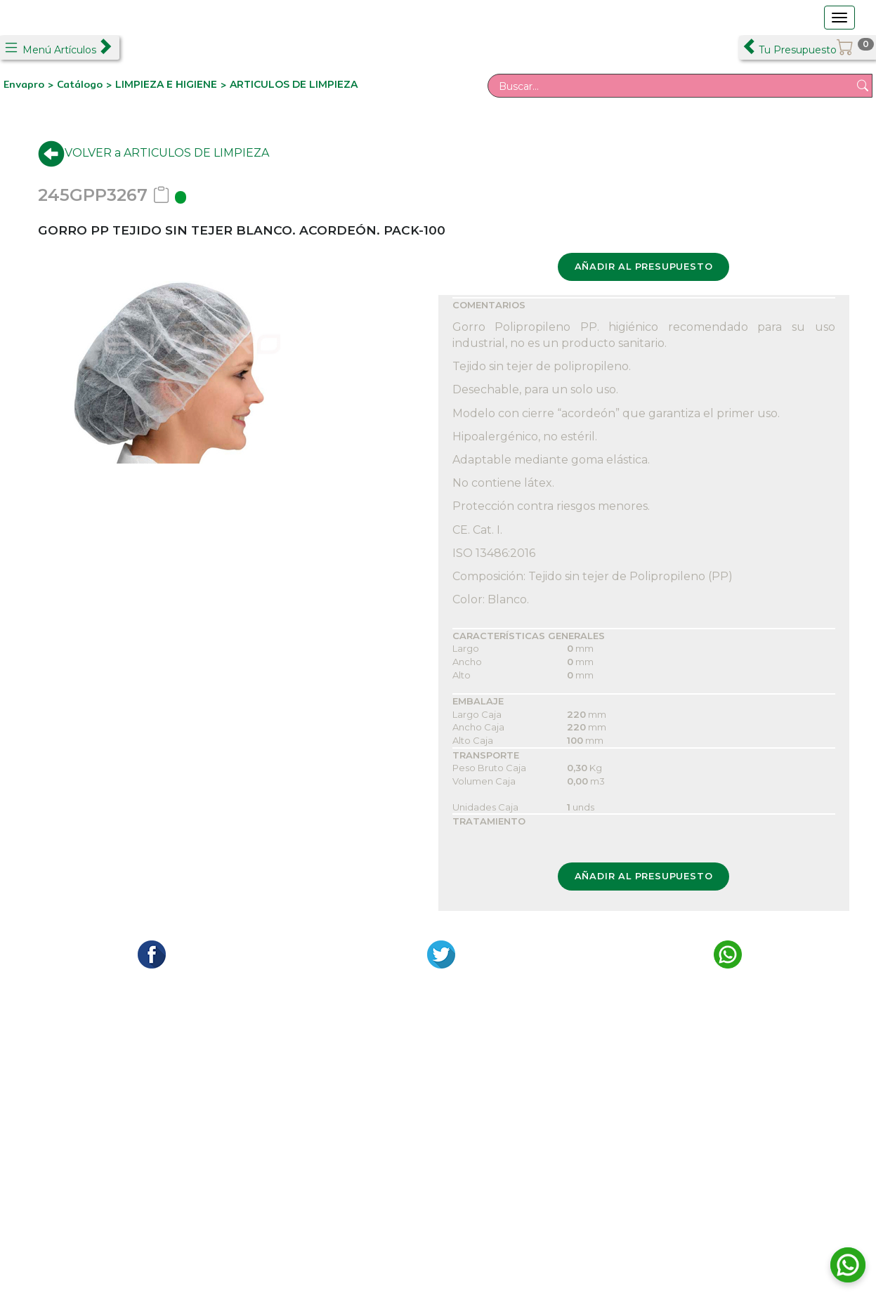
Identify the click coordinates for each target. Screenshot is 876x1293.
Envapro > (30, 84)
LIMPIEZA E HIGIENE (166, 84)
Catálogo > (86, 84)
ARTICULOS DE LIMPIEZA (294, 84)
